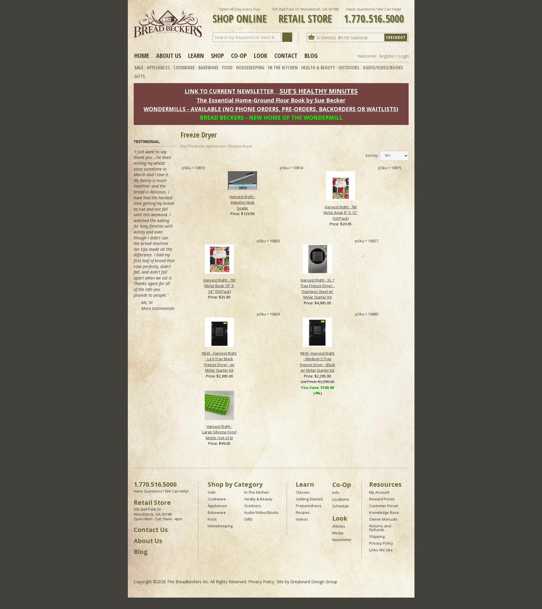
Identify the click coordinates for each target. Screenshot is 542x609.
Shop (217, 55)
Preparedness (308, 505)
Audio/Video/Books (383, 67)
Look (260, 55)
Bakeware (208, 67)
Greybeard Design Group (313, 581)
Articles (338, 526)
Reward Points (382, 499)
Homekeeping (220, 526)
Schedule (340, 506)
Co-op (239, 55)
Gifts (139, 76)
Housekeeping (250, 67)
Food (227, 67)
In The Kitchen (283, 67)
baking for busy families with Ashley (153, 226)
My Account (379, 492)
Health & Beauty (318, 67)
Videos (302, 519)
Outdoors (348, 67)
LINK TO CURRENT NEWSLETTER (229, 91)
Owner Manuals (383, 519)
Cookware (184, 67)
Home (141, 55)
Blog (311, 55)
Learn (196, 55)
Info (335, 492)
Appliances (158, 67)
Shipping (377, 536)
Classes (303, 492)
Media (337, 533)
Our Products (192, 146)
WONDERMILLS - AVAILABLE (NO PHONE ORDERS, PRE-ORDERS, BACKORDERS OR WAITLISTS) (271, 109)
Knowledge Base (384, 512)
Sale (138, 67)
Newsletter (342, 539)
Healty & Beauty (258, 499)
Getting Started (309, 499)
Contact (285, 55)
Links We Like (381, 550)
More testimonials (158, 308)
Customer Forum (383, 505)
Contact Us (151, 530)
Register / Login (394, 56)
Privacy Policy (381, 543)
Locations (340, 499)
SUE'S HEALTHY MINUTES (319, 91)
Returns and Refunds (380, 527)
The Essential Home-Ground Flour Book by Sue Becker (271, 100)
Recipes (303, 512)
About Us (168, 55)
